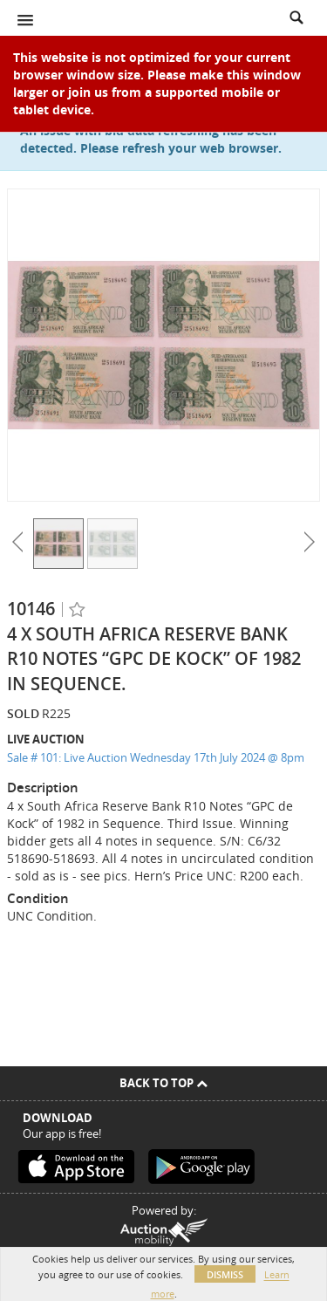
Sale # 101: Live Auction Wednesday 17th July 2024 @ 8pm (155, 757)
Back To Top (163, 1083)
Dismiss (225, 1274)
